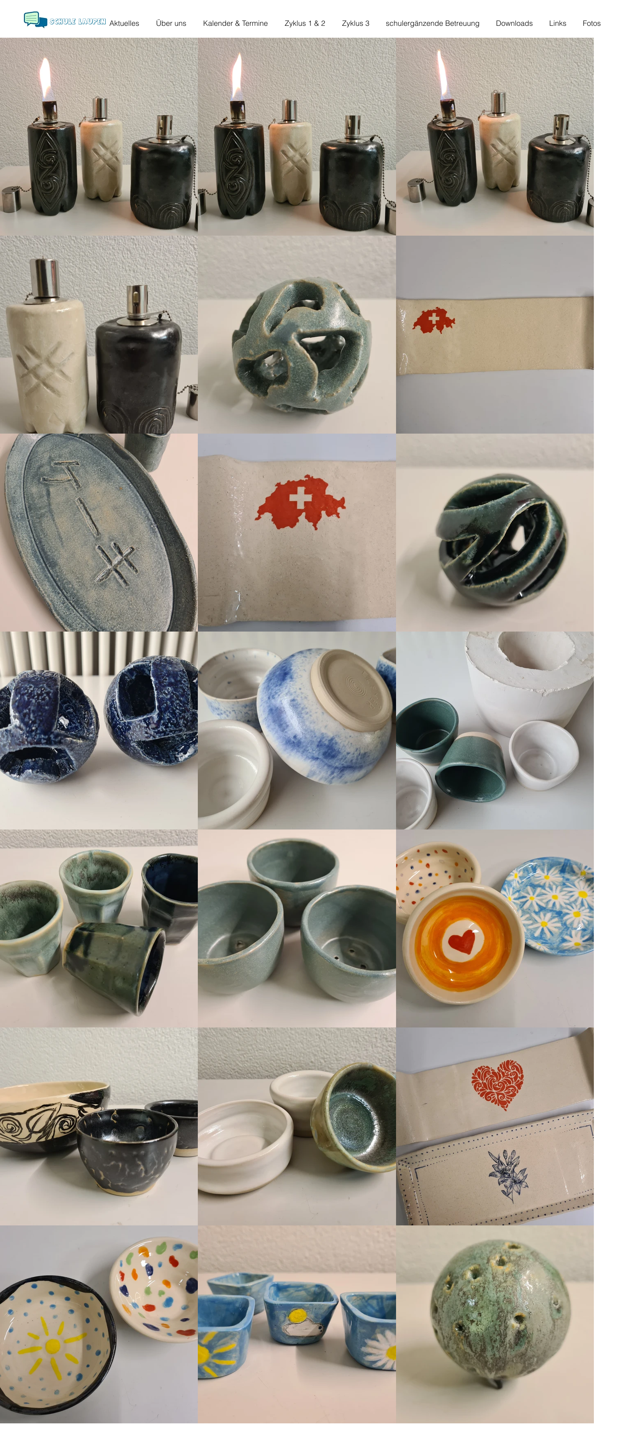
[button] (166, 23)
